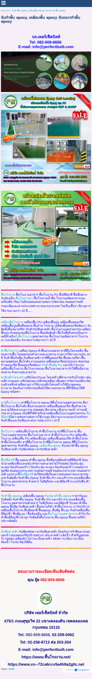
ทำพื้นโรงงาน (23, 336)
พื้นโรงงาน (8, 294)
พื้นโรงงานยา (24, 298)
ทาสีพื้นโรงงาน (10, 402)
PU (60, 365)
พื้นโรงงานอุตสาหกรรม (63, 513)
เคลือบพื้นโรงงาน (12, 322)
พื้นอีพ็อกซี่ (26, 474)
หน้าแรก (5, 10)
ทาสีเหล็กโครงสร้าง (13, 377)
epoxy (50, 445)
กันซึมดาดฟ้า (9, 531)
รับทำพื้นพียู (50, 365)
